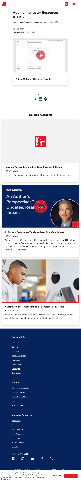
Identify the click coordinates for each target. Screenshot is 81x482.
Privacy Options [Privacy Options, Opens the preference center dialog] (56, 475)
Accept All (71, 476)
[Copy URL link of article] (45, 99)
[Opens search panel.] (66, 4)
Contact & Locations (19, 351)
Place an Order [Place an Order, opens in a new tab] (17, 405)
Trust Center (16, 373)
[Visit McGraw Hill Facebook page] (41, 459)
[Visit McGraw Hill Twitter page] (51, 459)
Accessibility (16, 421)
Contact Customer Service (22, 388)
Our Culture (16, 364)
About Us (15, 343)
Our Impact (16, 369)
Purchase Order (18, 442)
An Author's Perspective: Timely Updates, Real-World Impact (34, 232)
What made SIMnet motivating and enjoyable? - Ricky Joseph (34, 307)
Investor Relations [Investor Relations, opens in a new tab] (19, 356)
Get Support (16, 401)
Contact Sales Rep (19, 392)
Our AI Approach (18, 434)
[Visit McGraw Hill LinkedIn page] (13, 459)
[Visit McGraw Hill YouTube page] (32, 459)
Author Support (18, 425)
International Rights (19, 429)
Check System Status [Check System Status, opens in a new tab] (20, 397)
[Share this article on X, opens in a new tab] (35, 99)
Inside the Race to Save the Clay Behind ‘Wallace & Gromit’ (33, 167)
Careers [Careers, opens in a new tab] (15, 347)
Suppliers (15, 447)
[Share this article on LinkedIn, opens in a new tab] (40, 99)
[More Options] (77, 3)
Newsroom (16, 360)
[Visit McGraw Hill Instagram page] (22, 459)
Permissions (16, 438)
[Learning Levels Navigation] (9, 4)
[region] (40, 476)
